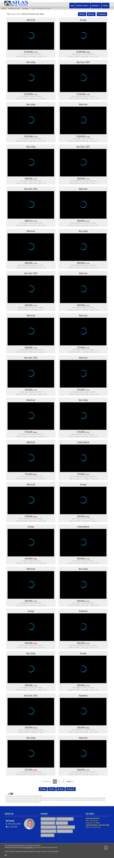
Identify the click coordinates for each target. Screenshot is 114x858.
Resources (96, 5)
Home (72, 5)
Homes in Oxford (47, 835)
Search (70, 789)
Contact (105, 5)
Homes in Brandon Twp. (66, 827)
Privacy (37, 851)
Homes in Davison (48, 823)
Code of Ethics (9, 851)
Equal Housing (20, 851)
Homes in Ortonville (48, 827)
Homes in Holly (62, 823)
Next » (70, 781)
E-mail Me (12, 826)
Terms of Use (46, 851)
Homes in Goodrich (48, 819)
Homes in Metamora (65, 831)
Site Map (55, 851)
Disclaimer (30, 851)
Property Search (82, 5)
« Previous (46, 781)
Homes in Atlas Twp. (48, 831)
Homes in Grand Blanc (64, 819)
